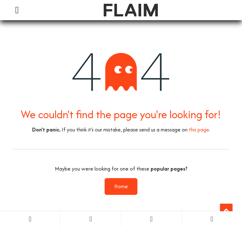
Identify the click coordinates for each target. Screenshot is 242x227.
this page (199, 129)
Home (121, 186)
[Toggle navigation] (17, 10)
